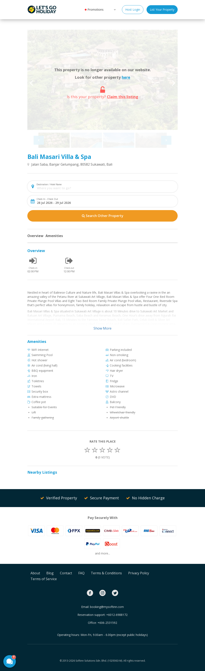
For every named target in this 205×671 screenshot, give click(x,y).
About (35, 573)
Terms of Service (43, 579)
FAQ (81, 573)
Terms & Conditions (106, 573)
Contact (66, 573)
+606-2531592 (107, 623)
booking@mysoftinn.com (107, 607)
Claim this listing (122, 96)
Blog (50, 573)
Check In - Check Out (47, 199)
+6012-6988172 (117, 615)
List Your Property (162, 9)
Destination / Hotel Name (49, 184)
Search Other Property (102, 215)
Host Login (132, 9)
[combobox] (106, 188)
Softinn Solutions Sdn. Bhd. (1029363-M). (99, 660)
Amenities (54, 235)
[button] (114, 9)
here (126, 77)
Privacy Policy (138, 573)
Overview (35, 235)
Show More (102, 328)
